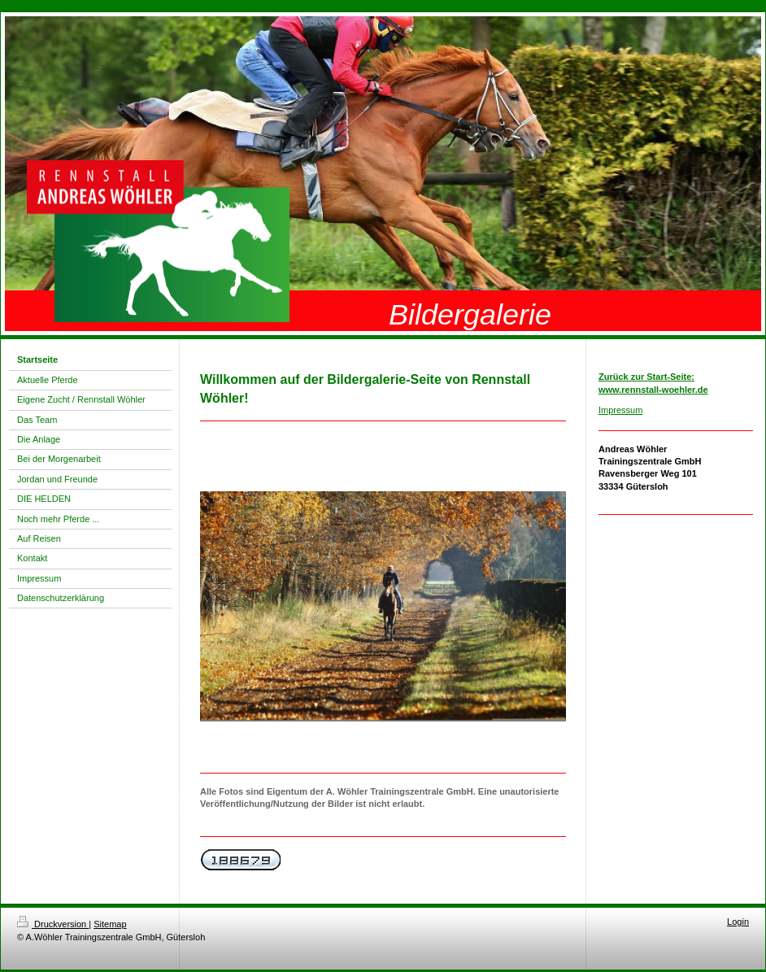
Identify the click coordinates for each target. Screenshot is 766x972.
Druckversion (53, 924)
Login (738, 921)
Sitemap (110, 924)
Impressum (620, 410)
